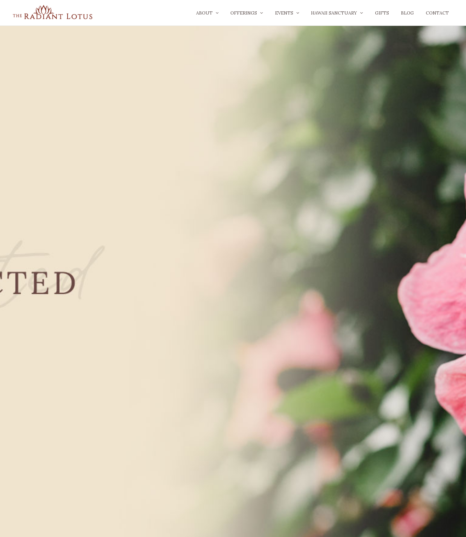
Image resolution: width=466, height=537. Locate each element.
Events (300, 13)
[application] (234, 13)
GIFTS (389, 13)
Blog (411, 13)
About (226, 13)
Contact (438, 13)
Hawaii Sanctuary (347, 13)
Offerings (263, 13)
